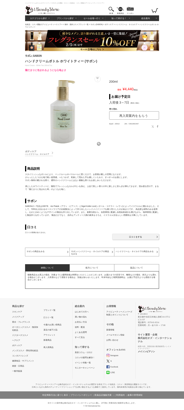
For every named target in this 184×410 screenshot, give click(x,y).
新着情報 (110, 330)
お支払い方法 (81, 322)
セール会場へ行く (92, 18)
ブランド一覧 (49, 310)
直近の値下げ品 (50, 330)
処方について (92, 267)
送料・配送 (80, 327)
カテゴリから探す (38, 18)
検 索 (111, 13)
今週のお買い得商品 (52, 325)
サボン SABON (33, 55)
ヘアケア (16, 340)
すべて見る (80, 337)
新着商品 (120, 13)
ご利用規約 (119, 395)
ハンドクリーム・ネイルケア (126, 24)
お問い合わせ (112, 340)
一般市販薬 (17, 371)
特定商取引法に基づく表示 (55, 395)
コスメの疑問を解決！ (85, 358)
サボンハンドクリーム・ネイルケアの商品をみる (90, 252)
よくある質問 (81, 332)
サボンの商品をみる (36, 251)
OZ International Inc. (93, 406)
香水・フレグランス (21, 322)
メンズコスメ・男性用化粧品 (25, 351)
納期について (47, 267)
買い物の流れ (81, 317)
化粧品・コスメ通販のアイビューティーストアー (44, 24)
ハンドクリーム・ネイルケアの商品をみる (135, 251)
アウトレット (49, 335)
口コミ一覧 (48, 317)
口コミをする (135, 237)
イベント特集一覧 (83, 363)
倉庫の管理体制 (134, 395)
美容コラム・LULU (83, 352)
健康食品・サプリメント (23, 361)
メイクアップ (18, 317)
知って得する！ (118, 18)
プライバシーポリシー (81, 395)
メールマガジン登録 (115, 335)
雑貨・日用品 (18, 366)
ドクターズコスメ (20, 335)
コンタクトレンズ (20, 356)
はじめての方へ (82, 312)
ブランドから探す (65, 18)
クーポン (130, 13)
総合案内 (145, 18)
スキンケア (17, 312)
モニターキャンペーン (85, 368)
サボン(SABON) (97, 24)
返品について (136, 267)
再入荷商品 (48, 347)
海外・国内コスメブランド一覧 (77, 24)
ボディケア (109, 24)
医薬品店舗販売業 (103, 395)
